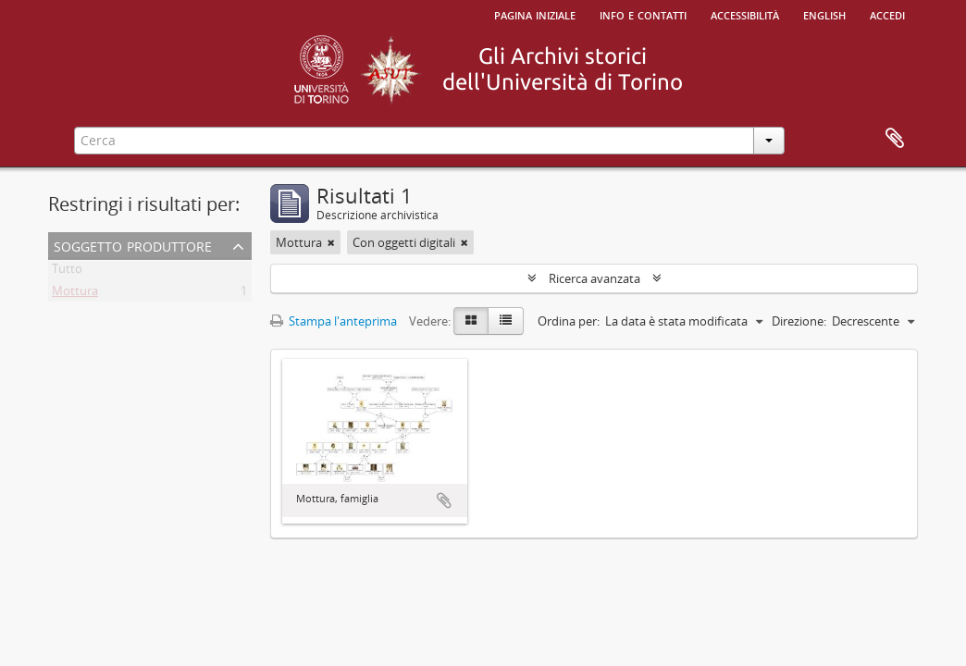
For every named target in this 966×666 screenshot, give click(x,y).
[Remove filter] (331, 242)
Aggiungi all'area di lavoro (444, 500)
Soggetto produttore (133, 244)
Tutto (67, 272)
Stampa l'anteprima (333, 321)
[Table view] (506, 321)
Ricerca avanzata (594, 278)
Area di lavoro (895, 139)
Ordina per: (569, 321)
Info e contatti (643, 14)
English (824, 14)
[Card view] (471, 321)
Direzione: (799, 321)
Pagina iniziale (535, 14)
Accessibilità (745, 14)
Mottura (75, 294)
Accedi (887, 14)
